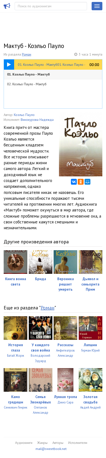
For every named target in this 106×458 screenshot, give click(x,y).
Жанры (42, 442)
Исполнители (77, 442)
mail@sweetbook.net (51, 449)
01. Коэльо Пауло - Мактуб (28, 74)
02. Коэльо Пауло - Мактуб (27, 84)
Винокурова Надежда (37, 119)
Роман (26, 54)
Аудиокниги (23, 442)
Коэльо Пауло (24, 115)
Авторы (57, 442)
